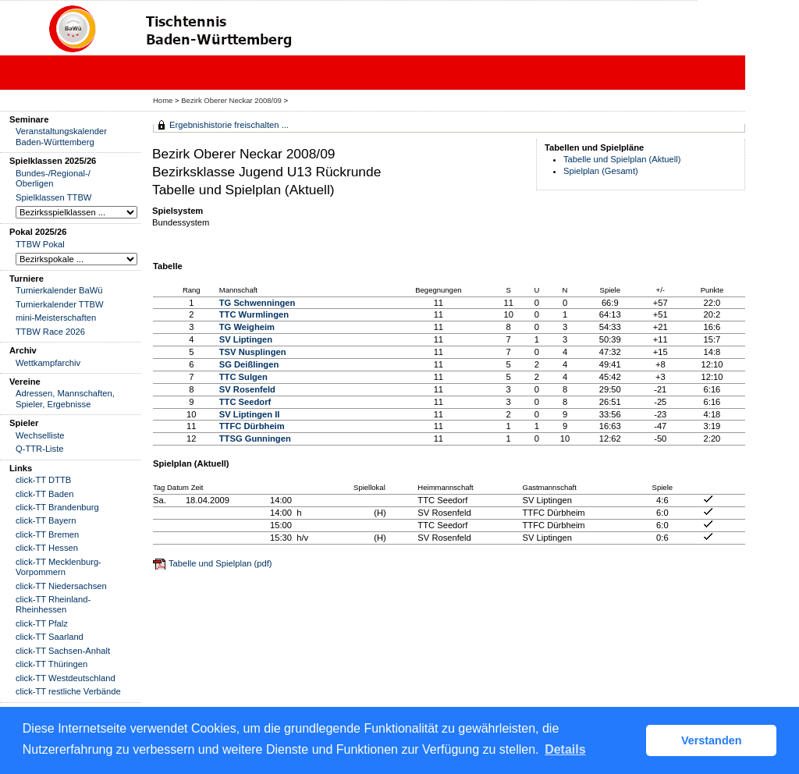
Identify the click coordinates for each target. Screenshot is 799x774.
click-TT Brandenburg (57, 507)
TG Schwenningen (257, 302)
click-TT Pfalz (42, 623)
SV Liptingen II (249, 414)
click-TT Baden (44, 494)
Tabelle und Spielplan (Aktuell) (622, 159)
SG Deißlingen (249, 364)
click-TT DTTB (43, 480)
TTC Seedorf (245, 402)
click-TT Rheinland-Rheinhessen (53, 604)
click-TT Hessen (47, 547)
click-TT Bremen (47, 534)
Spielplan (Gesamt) (600, 171)
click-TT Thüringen (51, 664)
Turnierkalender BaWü (59, 290)
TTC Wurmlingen (254, 314)
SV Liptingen (245, 339)
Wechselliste (40, 435)
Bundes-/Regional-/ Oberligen (53, 178)
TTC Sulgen (243, 377)
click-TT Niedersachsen (61, 586)
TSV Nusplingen (252, 352)
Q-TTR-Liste (40, 448)
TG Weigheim (247, 327)
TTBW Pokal (40, 244)
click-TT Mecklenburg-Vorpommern (58, 567)
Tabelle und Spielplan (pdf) (220, 563)
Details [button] (565, 749)
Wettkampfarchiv (48, 362)
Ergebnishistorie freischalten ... (229, 125)
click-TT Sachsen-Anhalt (63, 650)
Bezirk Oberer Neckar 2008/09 (232, 100)
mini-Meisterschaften (56, 317)
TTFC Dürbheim (252, 426)
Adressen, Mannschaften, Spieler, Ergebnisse (65, 398)
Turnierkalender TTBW (60, 304)
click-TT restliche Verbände (68, 691)
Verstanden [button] (711, 740)
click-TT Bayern (46, 520)
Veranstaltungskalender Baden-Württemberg (61, 136)
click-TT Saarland (49, 636)
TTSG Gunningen (255, 438)
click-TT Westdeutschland (65, 678)
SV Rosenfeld (247, 389)
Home (162, 100)
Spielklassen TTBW (53, 197)
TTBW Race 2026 (50, 331)
